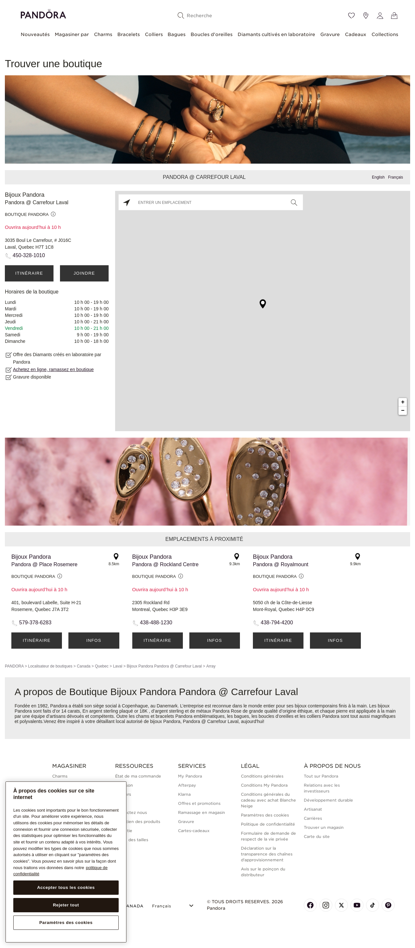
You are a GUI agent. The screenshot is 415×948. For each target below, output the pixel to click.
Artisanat (313, 809)
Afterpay (187, 785)
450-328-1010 (29, 255)
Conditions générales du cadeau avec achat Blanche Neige (268, 800)
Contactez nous (131, 812)
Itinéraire (29, 273)
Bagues (176, 34)
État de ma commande (138, 776)
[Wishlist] (351, 15)
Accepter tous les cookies (66, 887)
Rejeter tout (66, 905)
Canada (83, 666)
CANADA (129, 906)
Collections (385, 34)
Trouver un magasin (324, 827)
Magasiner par (72, 34)
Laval (117, 666)
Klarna (184, 794)
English (378, 177)
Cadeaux (355, 34)
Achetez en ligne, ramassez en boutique (53, 369)
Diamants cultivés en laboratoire (276, 34)
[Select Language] (173, 905)
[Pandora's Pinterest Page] (388, 905)
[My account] (380, 15)
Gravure (330, 34)
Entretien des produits (137, 821)
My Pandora (190, 776)
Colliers (154, 34)
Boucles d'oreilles (211, 34)
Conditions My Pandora (264, 785)
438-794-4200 (277, 622)
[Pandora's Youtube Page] (356, 905)
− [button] (403, 411)
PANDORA (14, 666)
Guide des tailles (131, 839)
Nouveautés (35, 34)
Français (395, 177)
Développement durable (328, 800)
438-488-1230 (156, 622)
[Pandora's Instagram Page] (325, 905)
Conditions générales (262, 776)
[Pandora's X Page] (341, 905)
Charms (103, 34)
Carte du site (317, 836)
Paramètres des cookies (265, 815)
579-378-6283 (35, 622)
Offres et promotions (199, 803)
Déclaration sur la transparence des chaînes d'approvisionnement (266, 854)
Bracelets (128, 34)
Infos (93, 640)
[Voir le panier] (394, 15)
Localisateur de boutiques (50, 666)
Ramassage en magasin (201, 812)
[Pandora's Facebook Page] (310, 905)
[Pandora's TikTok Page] (372, 905)
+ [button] (403, 402)
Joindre (84, 273)
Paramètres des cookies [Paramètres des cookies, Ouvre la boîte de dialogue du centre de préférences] (66, 922)
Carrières (313, 818)
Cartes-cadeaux (193, 830)
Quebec (102, 666)
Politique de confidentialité (268, 824)
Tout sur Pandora (321, 776)
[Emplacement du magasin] (366, 15)
